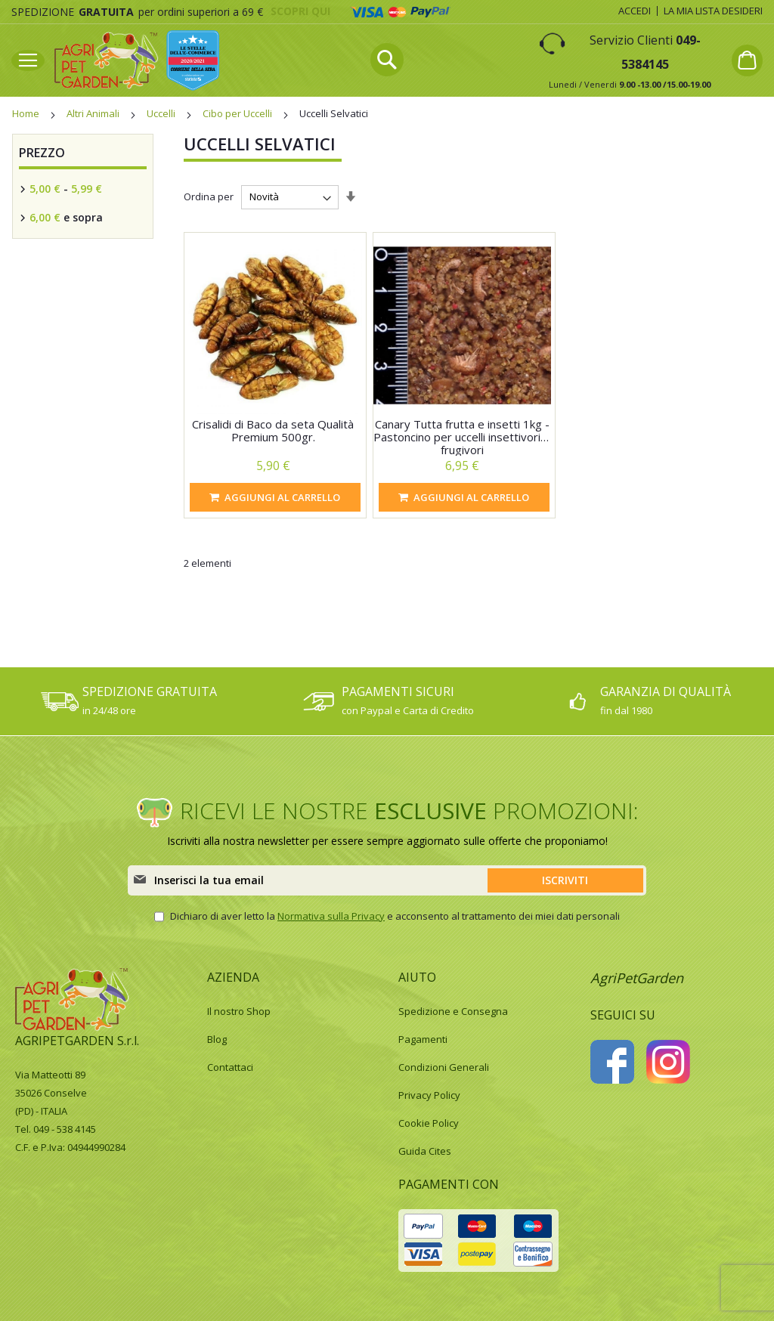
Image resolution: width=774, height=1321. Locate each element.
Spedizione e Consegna (453, 1011)
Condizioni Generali (443, 1067)
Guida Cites (424, 1151)
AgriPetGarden (636, 978)
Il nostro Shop (239, 1011)
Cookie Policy (428, 1123)
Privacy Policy (429, 1095)
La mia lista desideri (713, 10)
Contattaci (230, 1067)
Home (27, 113)
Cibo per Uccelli (238, 113)
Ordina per (209, 197)
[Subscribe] (565, 880)
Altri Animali (94, 113)
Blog (217, 1039)
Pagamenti (422, 1039)
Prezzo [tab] (42, 152)
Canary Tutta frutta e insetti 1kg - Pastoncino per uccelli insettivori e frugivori (461, 436)
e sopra (64, 217)
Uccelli (162, 113)
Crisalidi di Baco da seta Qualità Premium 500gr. (273, 430)
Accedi (634, 10)
